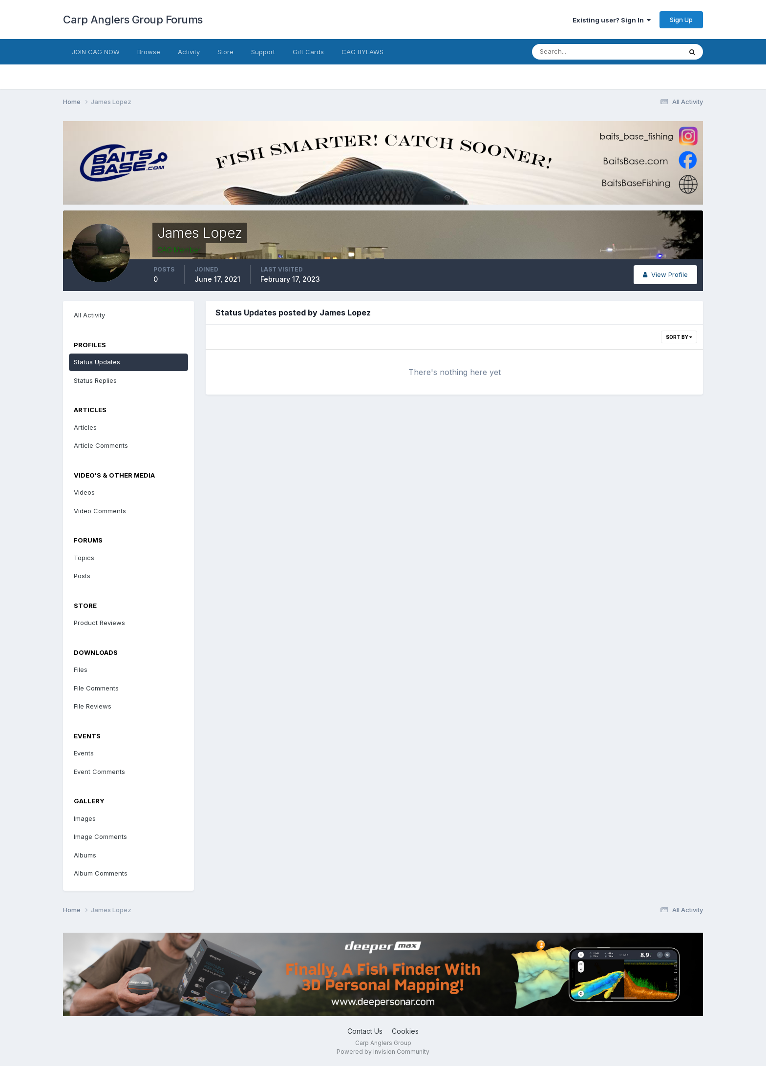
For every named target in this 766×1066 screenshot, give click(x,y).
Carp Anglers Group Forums (133, 19)
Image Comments (100, 836)
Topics (84, 558)
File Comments (96, 688)
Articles (85, 427)
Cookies (405, 1031)
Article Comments (101, 445)
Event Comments (99, 771)
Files (80, 669)
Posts (82, 576)
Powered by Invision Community (383, 1051)
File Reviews (92, 706)
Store (225, 52)
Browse (148, 52)
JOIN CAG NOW (96, 52)
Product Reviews (99, 623)
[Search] (575, 52)
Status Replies (95, 380)
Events (84, 753)
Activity (189, 52)
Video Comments (100, 511)
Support (263, 52)
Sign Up (681, 19)
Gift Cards (308, 52)
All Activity (89, 315)
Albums (85, 855)
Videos (84, 492)
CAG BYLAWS (362, 52)
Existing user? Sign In (612, 20)
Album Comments (101, 873)
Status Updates (97, 362)
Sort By (679, 337)
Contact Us (365, 1031)
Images (85, 818)
